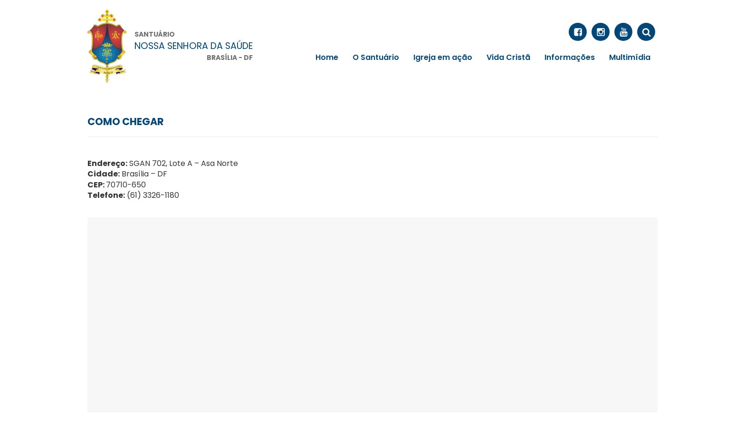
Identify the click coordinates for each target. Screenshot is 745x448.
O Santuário (376, 57)
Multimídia (629, 57)
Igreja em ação (442, 57)
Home (326, 57)
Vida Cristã (508, 57)
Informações (569, 57)
